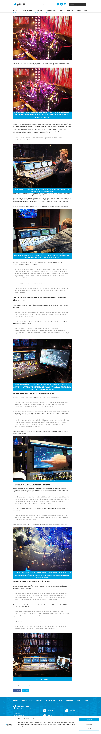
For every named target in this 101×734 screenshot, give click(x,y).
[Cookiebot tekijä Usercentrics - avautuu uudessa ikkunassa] (9, 731)
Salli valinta (89, 720)
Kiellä (89, 724)
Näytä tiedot (75, 731)
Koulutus (39, 10)
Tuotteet (15, 10)
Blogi (61, 10)
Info (78, 10)
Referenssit (70, 10)
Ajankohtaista (51, 10)
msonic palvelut (27, 10)
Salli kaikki (89, 715)
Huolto (86, 10)
